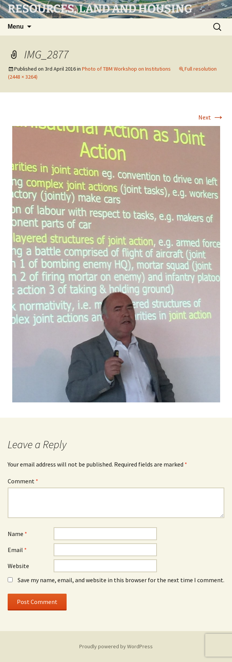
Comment (23, 481)
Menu (16, 26)
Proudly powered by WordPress (116, 646)
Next (211, 117)
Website (18, 566)
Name (17, 534)
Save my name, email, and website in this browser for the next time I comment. (121, 580)
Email (17, 550)
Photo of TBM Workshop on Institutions (126, 68)
